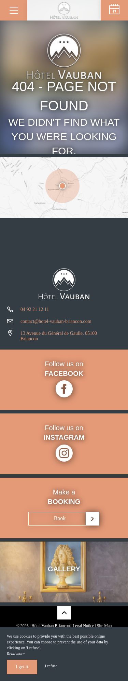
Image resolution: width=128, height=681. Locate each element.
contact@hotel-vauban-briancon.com (55, 321)
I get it (22, 666)
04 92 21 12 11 (34, 309)
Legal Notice (83, 625)
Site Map (104, 625)
